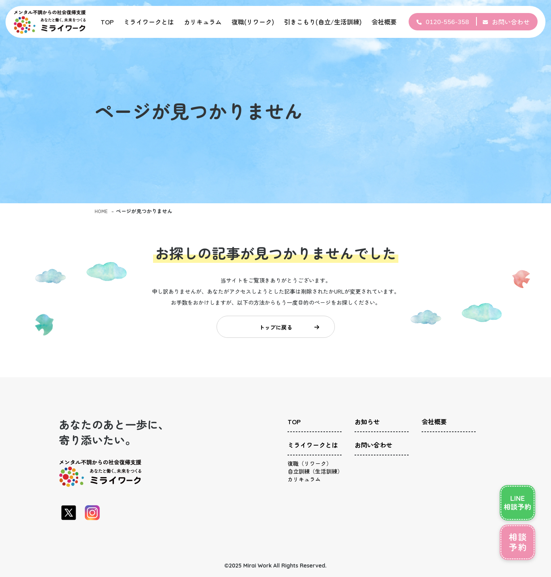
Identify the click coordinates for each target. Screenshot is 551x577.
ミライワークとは (148, 21)
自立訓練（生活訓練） (315, 475)
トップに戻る (288, 329)
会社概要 (384, 21)
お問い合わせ (511, 21)
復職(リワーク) (253, 21)
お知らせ (367, 425)
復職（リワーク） (310, 463)
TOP (107, 21)
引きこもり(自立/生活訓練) (323, 21)
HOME (102, 211)
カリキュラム (203, 21)
